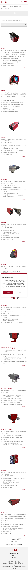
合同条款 (11, 563)
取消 (20, 292)
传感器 (11, 6)
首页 (3, 7)
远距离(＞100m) (5, 8)
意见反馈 (14, 557)
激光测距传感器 (17, 6)
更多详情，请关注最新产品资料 (14, 544)
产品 (7, 6)
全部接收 (8, 292)
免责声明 (5, 563)
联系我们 (14, 555)
